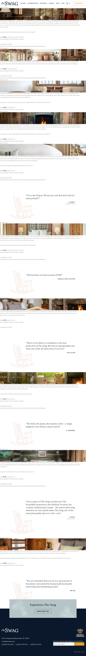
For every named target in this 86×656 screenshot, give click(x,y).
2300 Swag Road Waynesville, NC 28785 (15, 638)
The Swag (9, 4)
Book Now (79, 3)
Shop (63, 3)
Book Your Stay (43, 611)
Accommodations (33, 3)
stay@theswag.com (8, 641)
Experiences (43, 3)
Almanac (51, 3)
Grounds (23, 3)
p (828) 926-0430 (8, 644)
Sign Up (79, 644)
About (58, 3)
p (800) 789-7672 (22, 644)
